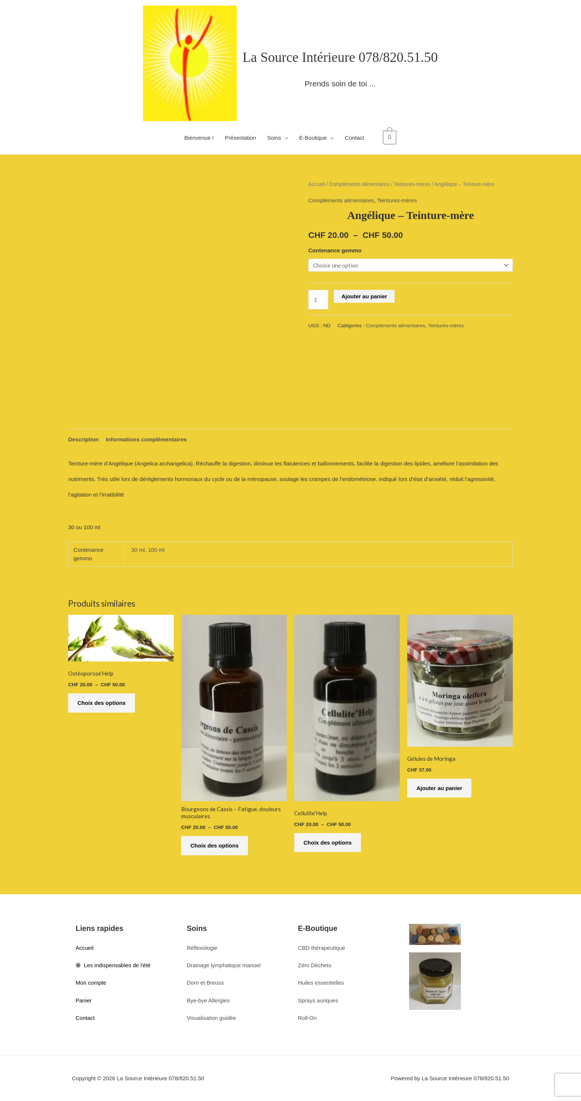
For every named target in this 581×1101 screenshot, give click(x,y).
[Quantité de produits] (318, 299)
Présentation (242, 138)
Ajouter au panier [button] (439, 788)
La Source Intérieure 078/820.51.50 (340, 57)
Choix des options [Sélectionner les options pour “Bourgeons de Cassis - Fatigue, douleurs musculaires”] (214, 845)
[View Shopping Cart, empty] (390, 138)
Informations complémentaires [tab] (146, 439)
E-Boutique (315, 138)
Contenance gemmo (334, 250)
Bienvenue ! (201, 138)
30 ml (138, 550)
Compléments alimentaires (359, 184)
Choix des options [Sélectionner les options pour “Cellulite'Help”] (327, 842)
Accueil (316, 184)
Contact (356, 138)
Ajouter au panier (364, 296)
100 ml (156, 550)
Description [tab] (83, 439)
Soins (276, 138)
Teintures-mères (412, 184)
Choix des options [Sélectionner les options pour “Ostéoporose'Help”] (101, 703)
